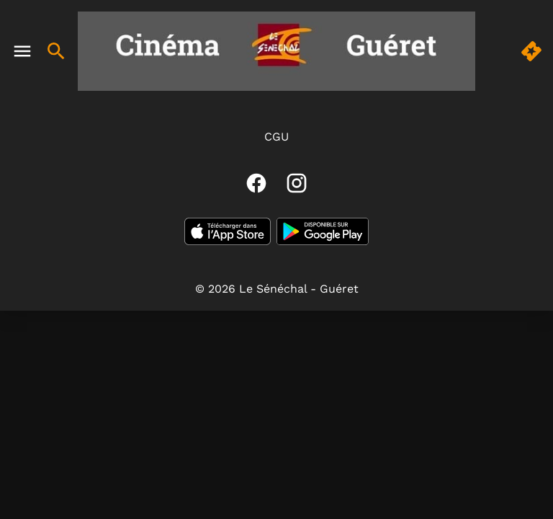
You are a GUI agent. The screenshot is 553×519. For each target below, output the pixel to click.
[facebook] (256, 183)
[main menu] (22, 51)
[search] (56, 51)
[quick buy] (531, 51)
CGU (276, 136)
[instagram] (296, 183)
